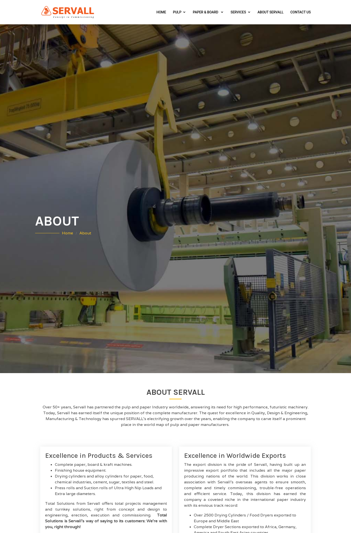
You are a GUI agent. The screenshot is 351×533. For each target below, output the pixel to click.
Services (238, 12)
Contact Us (300, 12)
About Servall (271, 12)
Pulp (177, 12)
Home (161, 12)
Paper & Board (206, 12)
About (85, 233)
